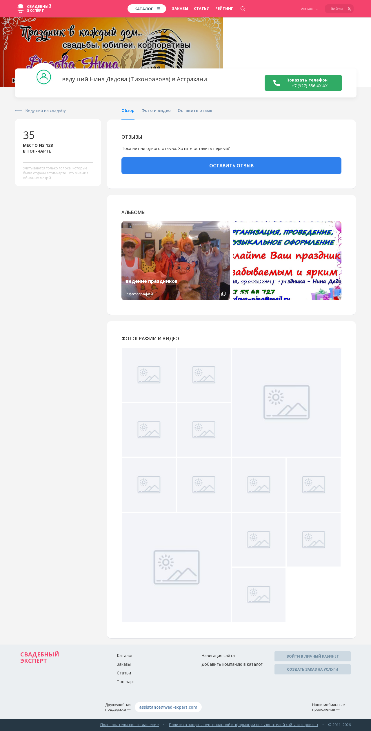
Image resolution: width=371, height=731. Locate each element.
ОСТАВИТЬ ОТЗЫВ (231, 165)
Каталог (125, 655)
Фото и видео (156, 110)
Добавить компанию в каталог (232, 664)
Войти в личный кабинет (313, 656)
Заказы (180, 8)
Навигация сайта (218, 655)
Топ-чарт (126, 681)
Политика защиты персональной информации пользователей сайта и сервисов (243, 724)
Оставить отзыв (195, 110)
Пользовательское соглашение (129, 724)
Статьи (202, 8)
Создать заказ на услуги (312, 669)
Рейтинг (224, 8)
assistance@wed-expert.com (168, 707)
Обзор (127, 110)
